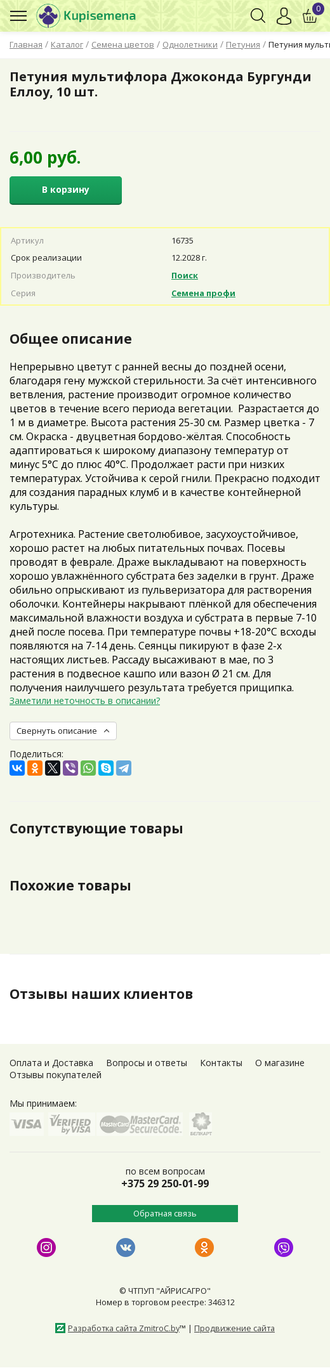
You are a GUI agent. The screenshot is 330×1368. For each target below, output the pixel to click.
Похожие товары (70, 885)
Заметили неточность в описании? (85, 700)
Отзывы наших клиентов (101, 994)
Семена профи (203, 293)
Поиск (184, 275)
